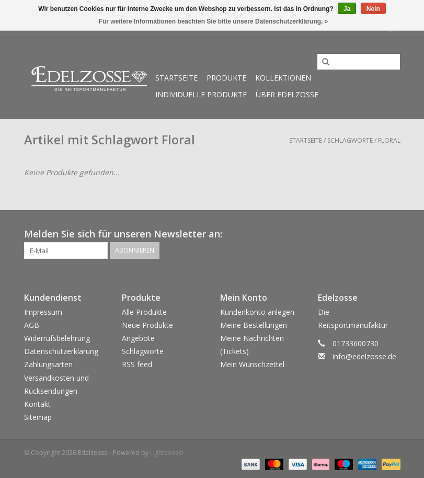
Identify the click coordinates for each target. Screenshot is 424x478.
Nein (373, 9)
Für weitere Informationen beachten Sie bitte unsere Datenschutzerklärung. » (213, 21)
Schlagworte (350, 140)
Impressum (43, 312)
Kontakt (37, 404)
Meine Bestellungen (253, 325)
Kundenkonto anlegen (257, 312)
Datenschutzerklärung (61, 351)
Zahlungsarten (48, 364)
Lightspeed (166, 452)
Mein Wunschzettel (252, 364)
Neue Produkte (147, 325)
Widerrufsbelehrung (57, 338)
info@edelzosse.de (364, 356)
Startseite (176, 78)
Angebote (138, 338)
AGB (31, 325)
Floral (389, 140)
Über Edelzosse (287, 94)
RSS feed (137, 364)
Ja (346, 9)
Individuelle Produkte (201, 94)
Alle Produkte (144, 312)
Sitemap (38, 417)
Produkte (226, 78)
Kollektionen (283, 78)
